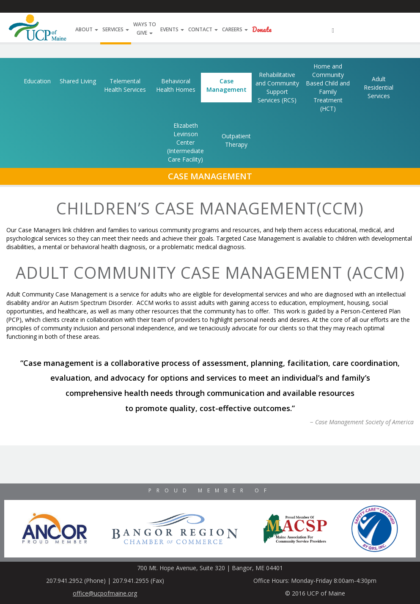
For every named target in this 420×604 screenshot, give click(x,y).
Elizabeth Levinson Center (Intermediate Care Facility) (185, 142)
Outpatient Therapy (236, 140)
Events (172, 29)
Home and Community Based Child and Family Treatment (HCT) (328, 87)
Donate (262, 30)
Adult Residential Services (378, 87)
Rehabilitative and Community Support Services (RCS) (277, 87)
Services (115, 29)
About (86, 29)
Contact (203, 29)
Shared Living (78, 81)
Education (37, 81)
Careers (235, 29)
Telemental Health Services (125, 85)
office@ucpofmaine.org (105, 593)
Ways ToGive (144, 28)
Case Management (226, 85)
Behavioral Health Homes (175, 85)
